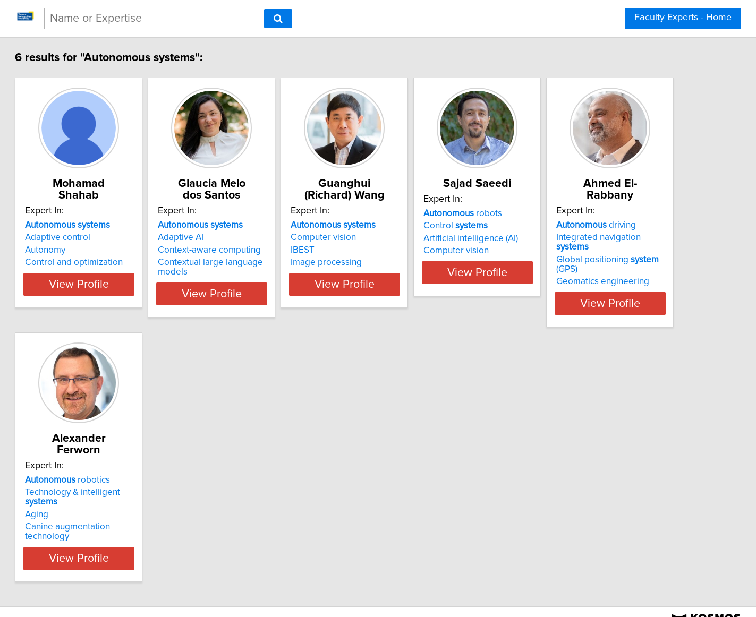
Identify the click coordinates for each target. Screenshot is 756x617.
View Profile (136, 293)
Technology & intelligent (294, 482)
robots (587, 225)
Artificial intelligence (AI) (595, 250)
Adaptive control (102, 237)
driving (109, 470)
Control (580, 237)
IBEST (400, 250)
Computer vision (421, 237)
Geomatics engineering (116, 507)
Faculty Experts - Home (683, 17)
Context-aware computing (280, 250)
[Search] (278, 18)
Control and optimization (118, 262)
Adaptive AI (252, 237)
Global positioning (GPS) (133, 495)
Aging (240, 495)
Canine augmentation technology (294, 507)
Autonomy (90, 250)
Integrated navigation (129, 482)
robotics (271, 470)
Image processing (424, 262)
